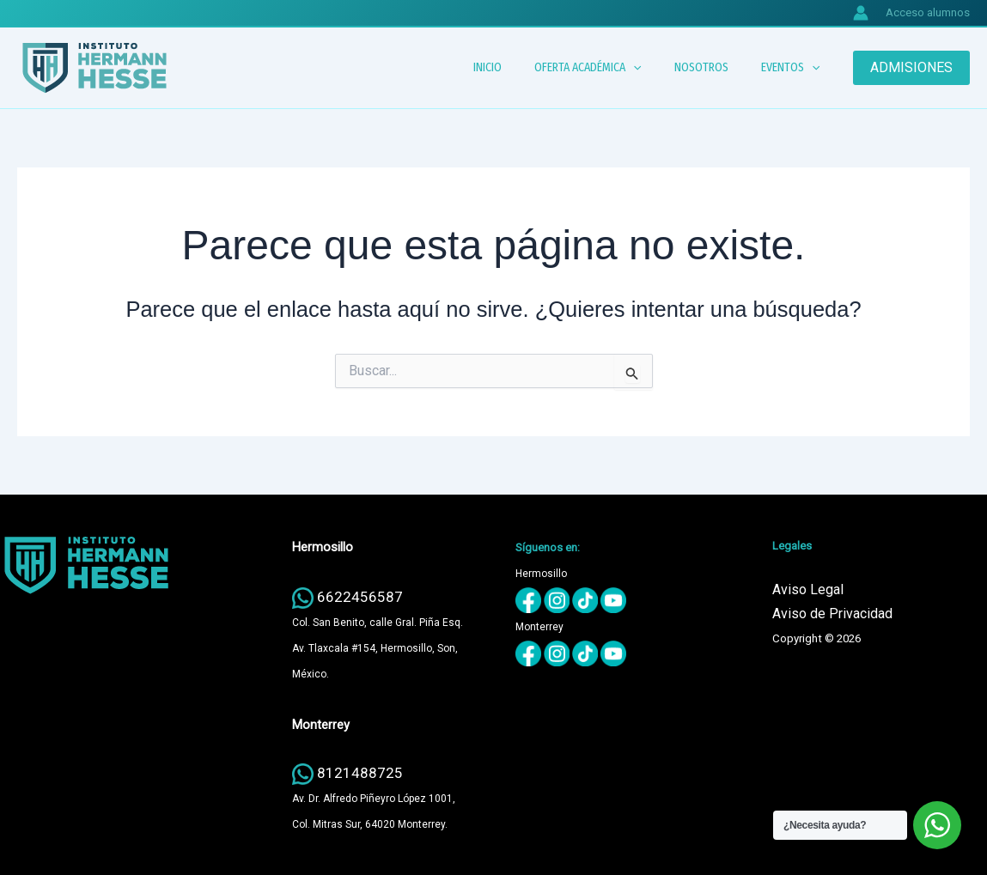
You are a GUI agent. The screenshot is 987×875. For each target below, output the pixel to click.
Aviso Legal (808, 589)
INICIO (517, 67)
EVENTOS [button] (794, 67)
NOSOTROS (714, 67)
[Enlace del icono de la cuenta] (860, 13)
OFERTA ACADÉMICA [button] (609, 67)
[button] (654, 67)
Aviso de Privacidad (832, 613)
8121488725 (360, 772)
